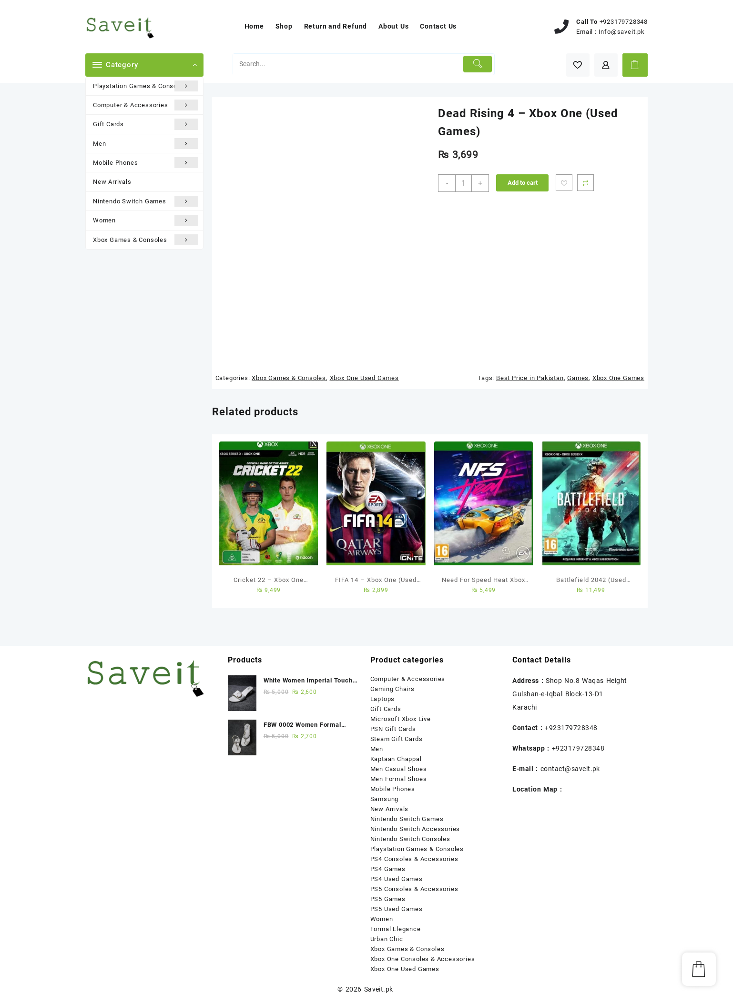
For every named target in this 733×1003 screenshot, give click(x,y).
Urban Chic (386, 939)
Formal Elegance (395, 929)
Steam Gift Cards (396, 738)
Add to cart (523, 182)
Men (145, 143)
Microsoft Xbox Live (400, 718)
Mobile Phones (145, 162)
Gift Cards (145, 124)
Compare (585, 182)
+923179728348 (624, 21)
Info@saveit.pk (622, 31)
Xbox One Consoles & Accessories (422, 959)
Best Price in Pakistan (530, 377)
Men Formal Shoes (398, 778)
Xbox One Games (618, 377)
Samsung (384, 798)
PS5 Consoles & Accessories (414, 889)
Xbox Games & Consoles (145, 239)
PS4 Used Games (396, 879)
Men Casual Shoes (398, 768)
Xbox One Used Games (364, 377)
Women (145, 220)
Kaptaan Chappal (396, 758)
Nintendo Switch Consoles (410, 839)
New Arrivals (112, 181)
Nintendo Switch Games (145, 201)
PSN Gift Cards (393, 728)
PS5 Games (388, 899)
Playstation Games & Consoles (145, 85)
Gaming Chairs (392, 688)
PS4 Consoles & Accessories (414, 859)
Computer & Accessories (145, 105)
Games (578, 377)
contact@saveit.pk (570, 768)
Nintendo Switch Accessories (415, 828)
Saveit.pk (378, 989)
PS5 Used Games (396, 909)
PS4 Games (388, 869)
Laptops (382, 698)
